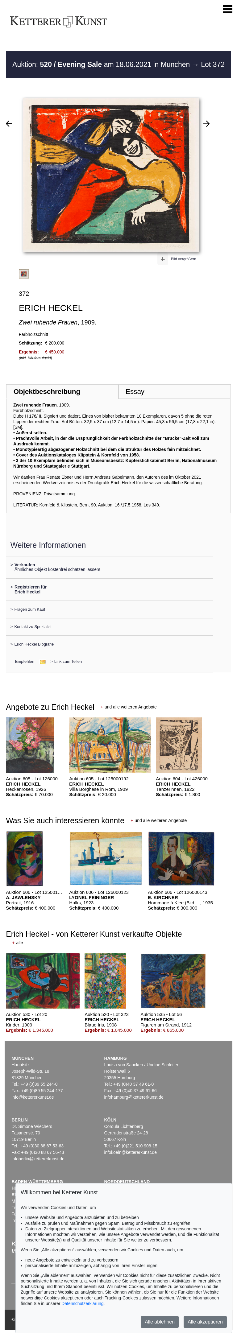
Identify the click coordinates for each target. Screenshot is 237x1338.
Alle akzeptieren (205, 1321)
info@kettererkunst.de (32, 1097)
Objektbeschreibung (47, 391)
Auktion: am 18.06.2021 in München (102, 64)
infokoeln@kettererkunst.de (130, 1152)
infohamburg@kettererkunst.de (133, 1097)
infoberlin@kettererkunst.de (37, 1158)
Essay (135, 391)
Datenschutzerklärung (82, 1303)
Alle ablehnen (160, 1321)
